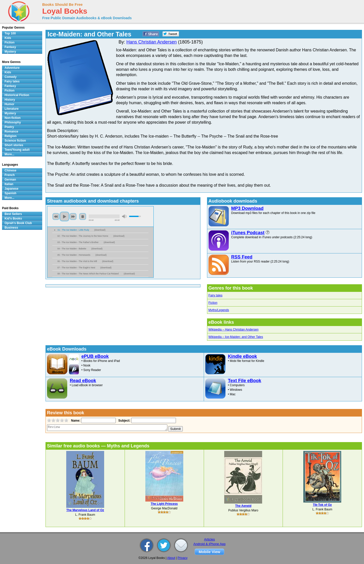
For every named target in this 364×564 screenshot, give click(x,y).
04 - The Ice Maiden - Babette (71, 248)
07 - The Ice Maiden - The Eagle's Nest (76, 267)
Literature (11, 109)
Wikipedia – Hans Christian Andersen (234, 329)
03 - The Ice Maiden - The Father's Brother (78, 242)
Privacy (182, 558)
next (73, 216)
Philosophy (13, 122)
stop (82, 216)
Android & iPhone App (209, 544)
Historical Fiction (17, 95)
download (100, 230)
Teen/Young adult (17, 149)
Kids (8, 38)
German (10, 179)
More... (9, 154)
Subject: (124, 420)
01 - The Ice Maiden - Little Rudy (73, 230)
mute (124, 216)
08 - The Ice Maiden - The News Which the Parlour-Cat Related (88, 273)
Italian (9, 184)
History (10, 99)
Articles (209, 539)
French (10, 175)
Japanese (11, 188)
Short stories (14, 145)
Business (11, 227)
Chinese (10, 170)
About (171, 558)
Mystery (10, 51)
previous (55, 216)
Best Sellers (13, 214)
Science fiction (15, 140)
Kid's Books (13, 218)
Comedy (10, 77)
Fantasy (10, 47)
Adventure (12, 68)
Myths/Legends (219, 310)
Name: (75, 420)
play (64, 216)
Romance (11, 131)
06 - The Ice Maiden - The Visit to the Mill (77, 261)
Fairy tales (215, 295)
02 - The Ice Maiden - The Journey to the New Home (82, 236)
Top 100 (10, 33)
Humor (9, 104)
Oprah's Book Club (18, 223)
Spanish (10, 193)
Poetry (9, 127)
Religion (10, 136)
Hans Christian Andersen (151, 42)
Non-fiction (12, 118)
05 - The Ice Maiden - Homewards (73, 255)
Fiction (213, 303)
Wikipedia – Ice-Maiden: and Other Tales (236, 337)
